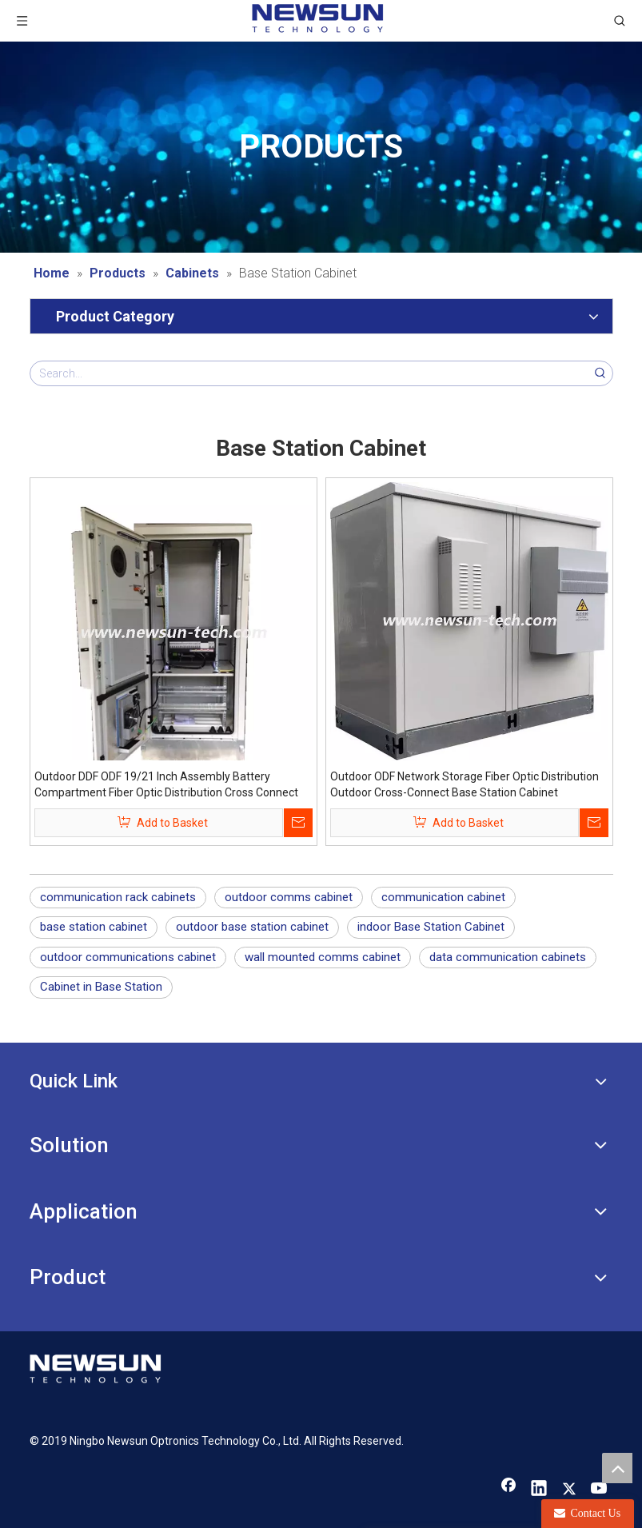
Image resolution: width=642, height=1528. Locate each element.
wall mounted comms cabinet (323, 957)
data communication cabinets (507, 957)
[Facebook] (508, 1489)
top (617, 1468)
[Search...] (309, 373)
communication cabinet (443, 897)
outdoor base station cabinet (252, 927)
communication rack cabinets (118, 897)
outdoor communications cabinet (128, 957)
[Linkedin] (539, 1489)
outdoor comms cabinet (289, 897)
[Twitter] (569, 1489)
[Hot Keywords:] (600, 373)
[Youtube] (599, 1489)
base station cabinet (93, 927)
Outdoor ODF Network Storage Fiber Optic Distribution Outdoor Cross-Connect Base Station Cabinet (464, 784)
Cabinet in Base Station (101, 986)
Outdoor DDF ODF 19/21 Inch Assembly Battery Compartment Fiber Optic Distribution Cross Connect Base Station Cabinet (166, 785)
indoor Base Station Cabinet (430, 927)
